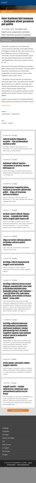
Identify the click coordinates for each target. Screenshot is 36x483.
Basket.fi (4, 11)
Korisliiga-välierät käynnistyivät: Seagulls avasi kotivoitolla (16, 263)
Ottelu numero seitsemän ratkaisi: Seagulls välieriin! (16, 364)
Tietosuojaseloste (23, 465)
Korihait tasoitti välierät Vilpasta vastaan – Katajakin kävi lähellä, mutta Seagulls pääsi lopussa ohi (16, 216)
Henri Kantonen (6, 114)
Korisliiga (4, 123)
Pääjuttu (10, 123)
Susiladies (5, 431)
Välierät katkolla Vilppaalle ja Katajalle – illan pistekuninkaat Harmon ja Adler (15, 142)
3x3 (3, 441)
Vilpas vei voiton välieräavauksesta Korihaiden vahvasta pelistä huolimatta (17, 242)
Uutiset (11, 11)
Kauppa (5, 455)
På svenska (6, 451)
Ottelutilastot (6, 105)
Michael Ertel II (15, 114)
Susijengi (5, 428)
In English (5, 448)
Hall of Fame (6, 445)
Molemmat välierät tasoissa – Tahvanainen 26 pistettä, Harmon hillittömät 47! (16, 166)
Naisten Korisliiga (8, 438)
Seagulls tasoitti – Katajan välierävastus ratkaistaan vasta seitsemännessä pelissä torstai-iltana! (15, 390)
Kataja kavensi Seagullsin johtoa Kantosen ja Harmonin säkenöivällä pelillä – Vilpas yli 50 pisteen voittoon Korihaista (17, 191)
